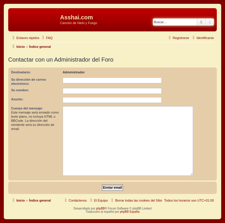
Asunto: (17, 99)
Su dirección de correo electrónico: (28, 81)
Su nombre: (20, 90)
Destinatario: (21, 72)
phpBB (100, 208)
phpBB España (129, 211)
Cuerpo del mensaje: (27, 108)
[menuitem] (46, 37)
